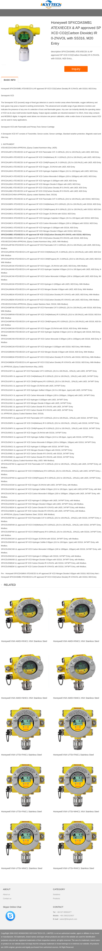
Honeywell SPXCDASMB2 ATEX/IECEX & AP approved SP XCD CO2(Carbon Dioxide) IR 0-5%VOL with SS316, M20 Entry (48, 577)
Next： (97, 574)
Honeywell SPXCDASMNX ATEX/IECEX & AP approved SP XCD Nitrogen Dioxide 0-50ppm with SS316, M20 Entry (50, 574)
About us (6, 894)
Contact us (7, 899)
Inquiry (76, 69)
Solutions (56, 894)
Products (56, 899)
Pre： (3, 574)
